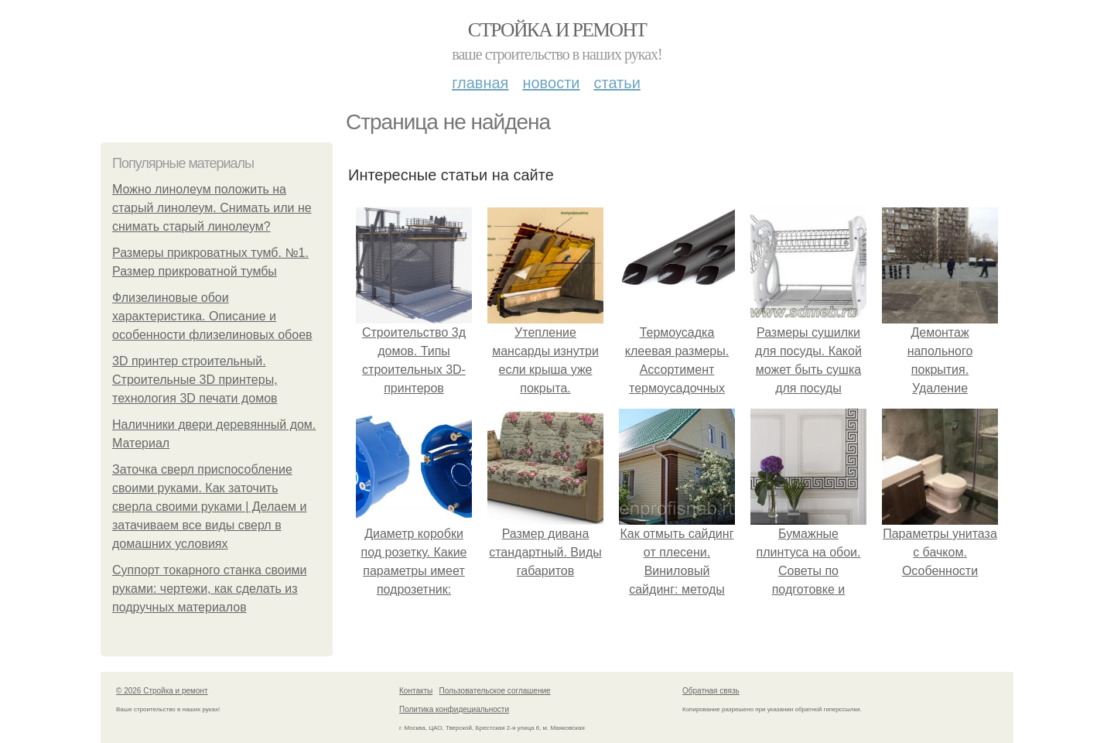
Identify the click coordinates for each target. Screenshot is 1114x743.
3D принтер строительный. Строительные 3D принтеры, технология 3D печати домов (195, 379)
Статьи (616, 82)
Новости (550, 82)
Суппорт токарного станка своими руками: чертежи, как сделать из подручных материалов (209, 588)
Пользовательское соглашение (495, 691)
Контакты (415, 691)
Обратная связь (711, 691)
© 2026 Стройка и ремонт (162, 691)
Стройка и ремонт (557, 30)
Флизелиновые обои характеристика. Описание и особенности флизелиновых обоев (212, 316)
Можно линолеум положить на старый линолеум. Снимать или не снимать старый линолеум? (212, 208)
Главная (480, 82)
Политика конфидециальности (454, 709)
